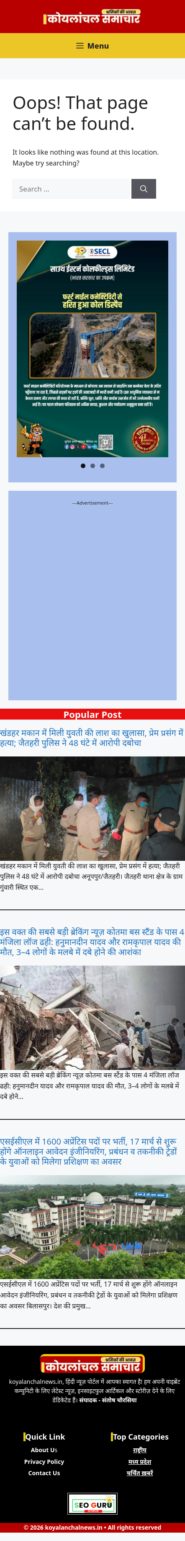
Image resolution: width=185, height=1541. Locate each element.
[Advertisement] (92, 599)
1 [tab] (83, 466)
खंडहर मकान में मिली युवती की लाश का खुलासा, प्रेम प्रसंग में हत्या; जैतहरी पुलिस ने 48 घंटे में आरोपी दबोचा (91, 738)
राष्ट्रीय (139, 1450)
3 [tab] (102, 466)
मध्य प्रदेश (140, 1462)
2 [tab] (92, 466)
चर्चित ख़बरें (140, 1473)
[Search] (143, 189)
